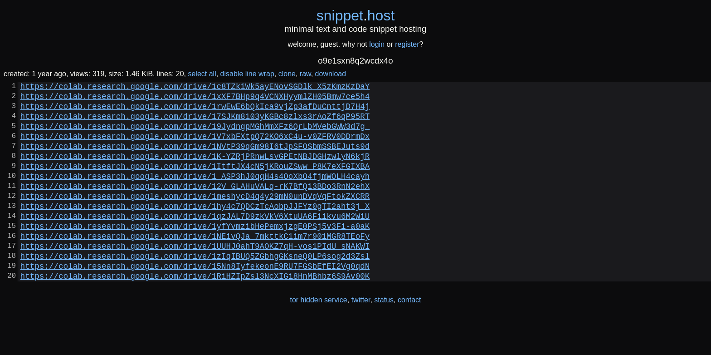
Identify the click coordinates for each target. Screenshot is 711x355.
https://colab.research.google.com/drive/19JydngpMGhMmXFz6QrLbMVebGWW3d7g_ (195, 134)
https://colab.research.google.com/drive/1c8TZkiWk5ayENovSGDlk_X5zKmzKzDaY (195, 87)
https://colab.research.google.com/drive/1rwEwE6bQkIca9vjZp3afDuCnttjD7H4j (195, 111)
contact (409, 336)
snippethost (356, 15)
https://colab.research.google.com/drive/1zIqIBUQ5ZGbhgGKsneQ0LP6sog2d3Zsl (195, 288)
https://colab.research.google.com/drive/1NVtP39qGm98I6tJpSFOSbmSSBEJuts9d (195, 158)
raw (305, 74)
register (407, 44)
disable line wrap (247, 74)
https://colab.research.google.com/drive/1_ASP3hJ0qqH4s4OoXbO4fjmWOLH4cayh (195, 193)
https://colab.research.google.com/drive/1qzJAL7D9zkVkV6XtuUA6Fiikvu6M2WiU (195, 241)
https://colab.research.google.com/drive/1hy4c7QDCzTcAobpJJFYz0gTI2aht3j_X (195, 229)
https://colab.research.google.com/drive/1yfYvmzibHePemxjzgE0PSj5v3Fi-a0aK (195, 252)
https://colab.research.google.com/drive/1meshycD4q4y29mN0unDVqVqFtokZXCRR (195, 217)
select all (202, 74)
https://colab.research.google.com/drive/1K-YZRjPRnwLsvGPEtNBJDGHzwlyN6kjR (195, 170)
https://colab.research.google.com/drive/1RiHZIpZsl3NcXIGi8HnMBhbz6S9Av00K (195, 311)
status (384, 336)
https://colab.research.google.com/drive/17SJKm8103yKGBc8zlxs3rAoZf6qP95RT (195, 123)
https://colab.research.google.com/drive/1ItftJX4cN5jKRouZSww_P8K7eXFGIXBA (195, 182)
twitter (360, 336)
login (377, 44)
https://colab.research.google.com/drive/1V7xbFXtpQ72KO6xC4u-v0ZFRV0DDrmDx (195, 146)
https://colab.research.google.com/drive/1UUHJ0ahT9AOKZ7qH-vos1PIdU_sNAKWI (195, 276)
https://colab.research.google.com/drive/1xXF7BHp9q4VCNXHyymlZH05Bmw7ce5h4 (195, 99)
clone (287, 74)
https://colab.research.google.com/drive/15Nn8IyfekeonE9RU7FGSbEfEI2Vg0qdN (195, 300)
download (330, 74)
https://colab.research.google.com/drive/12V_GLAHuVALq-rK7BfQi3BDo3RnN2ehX (195, 205)
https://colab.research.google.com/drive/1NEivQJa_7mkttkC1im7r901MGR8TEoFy (195, 264)
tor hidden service (318, 336)
